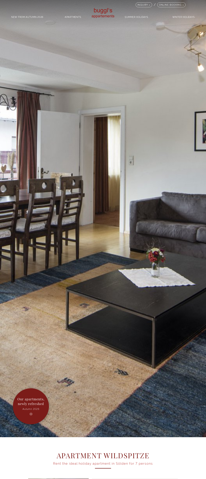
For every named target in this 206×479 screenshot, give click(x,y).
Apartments (73, 17)
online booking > (171, 4)
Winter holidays (183, 17)
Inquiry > (143, 4)
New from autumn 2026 (27, 17)
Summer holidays (136, 17)
